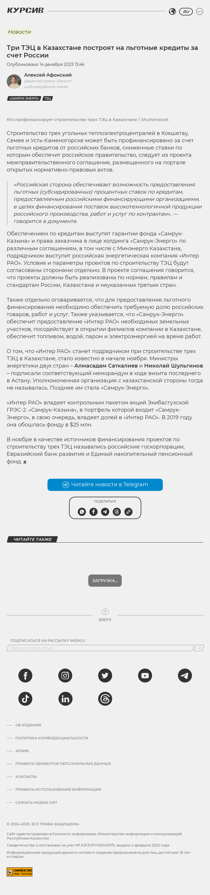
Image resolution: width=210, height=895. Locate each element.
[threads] (105, 699)
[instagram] (65, 675)
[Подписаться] (199, 648)
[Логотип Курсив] (25, 10)
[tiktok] (25, 699)
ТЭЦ (48, 98)
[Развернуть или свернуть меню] (199, 11)
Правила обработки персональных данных (63, 764)
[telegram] (185, 675)
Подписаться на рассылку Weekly (47, 641)
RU (186, 11)
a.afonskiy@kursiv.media (46, 86)
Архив (22, 751)
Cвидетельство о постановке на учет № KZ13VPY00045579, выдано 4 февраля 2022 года (88, 845)
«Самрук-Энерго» (24, 98)
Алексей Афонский (48, 75)
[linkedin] (65, 699)
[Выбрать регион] (172, 11)
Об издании (28, 725)
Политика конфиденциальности (51, 738)
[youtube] (145, 675)
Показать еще (105, 580)
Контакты (26, 777)
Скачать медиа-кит (36, 803)
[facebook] (25, 675)
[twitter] (105, 675)
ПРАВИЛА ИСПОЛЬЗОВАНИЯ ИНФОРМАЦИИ (58, 790)
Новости (19, 32)
